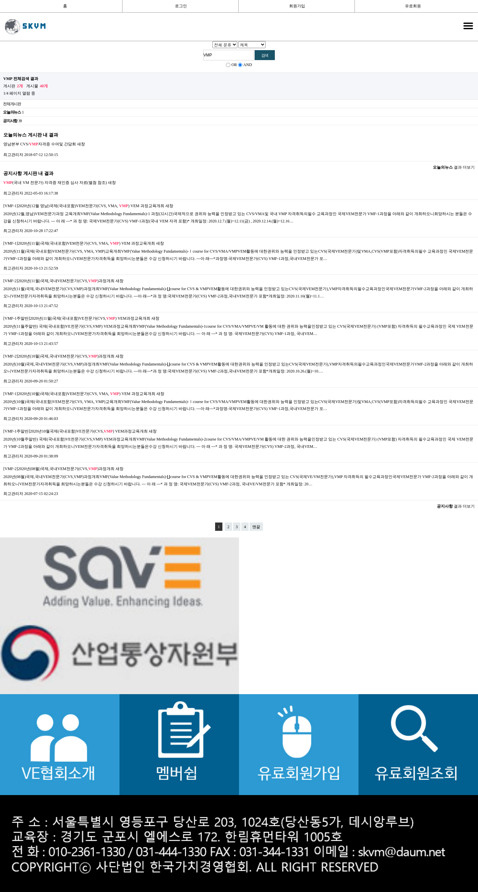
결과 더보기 (454, 167)
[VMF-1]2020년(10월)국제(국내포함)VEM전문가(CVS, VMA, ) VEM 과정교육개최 (79, 393)
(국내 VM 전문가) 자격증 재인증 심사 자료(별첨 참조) (55, 182)
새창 (81, 144)
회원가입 (297, 6)
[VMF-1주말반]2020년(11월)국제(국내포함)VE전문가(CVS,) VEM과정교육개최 (76, 318)
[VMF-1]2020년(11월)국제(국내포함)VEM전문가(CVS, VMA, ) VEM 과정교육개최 (79, 243)
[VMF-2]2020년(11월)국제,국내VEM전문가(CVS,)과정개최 (59, 281)
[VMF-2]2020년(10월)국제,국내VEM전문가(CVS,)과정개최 (59, 356)
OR (234, 64)
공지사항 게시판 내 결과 (28, 173)
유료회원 (413, 6)
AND (247, 64)
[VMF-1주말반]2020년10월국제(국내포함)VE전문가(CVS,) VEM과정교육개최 (75, 431)
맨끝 (256, 527)
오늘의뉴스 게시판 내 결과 (30, 134)
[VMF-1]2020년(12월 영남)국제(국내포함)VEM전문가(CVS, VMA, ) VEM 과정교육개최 (83, 205)
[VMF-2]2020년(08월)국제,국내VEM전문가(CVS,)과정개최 (59, 468)
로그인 (181, 6)
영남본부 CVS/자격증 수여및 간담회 (39, 144)
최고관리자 (13, 154)
